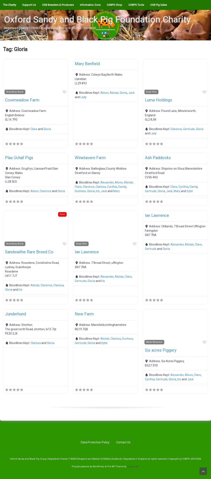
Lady (83, 97)
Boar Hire (151, 91)
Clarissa (101, 186)
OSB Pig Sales (158, 4)
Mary (116, 191)
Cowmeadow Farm (22, 99)
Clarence (176, 129)
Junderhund (15, 313)
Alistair (114, 92)
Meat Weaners (154, 341)
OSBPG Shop (114, 4)
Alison (104, 92)
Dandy (122, 186)
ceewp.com (133, 466)
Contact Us (123, 442)
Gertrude (189, 129)
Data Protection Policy (95, 442)
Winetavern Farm (90, 157)
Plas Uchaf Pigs (19, 157)
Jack (131, 92)
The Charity (9, 4)
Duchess (80, 191)
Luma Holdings (158, 99)
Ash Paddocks (158, 157)
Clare (33, 129)
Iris (98, 191)
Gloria (47, 129)
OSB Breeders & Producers (58, 4)
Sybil (189, 191)
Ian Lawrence (87, 251)
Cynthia (112, 186)
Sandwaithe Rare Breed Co (29, 251)
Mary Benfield (87, 63)
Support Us (29, 4)
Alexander (107, 182)
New (62, 214)
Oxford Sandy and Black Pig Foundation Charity (97, 19)
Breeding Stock (14, 91)
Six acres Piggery (160, 350)
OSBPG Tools (136, 4)
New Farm (84, 313)
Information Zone (90, 4)
